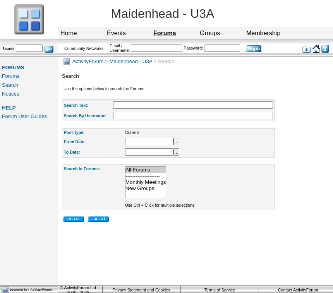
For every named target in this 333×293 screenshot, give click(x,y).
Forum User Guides (24, 116)
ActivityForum (83, 61)
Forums (10, 76)
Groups (210, 33)
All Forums (145, 170)
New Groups (145, 188)
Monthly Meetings (145, 182)
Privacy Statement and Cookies (141, 290)
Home (68, 33)
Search (10, 85)
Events (116, 33)
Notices (10, 94)
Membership (263, 33)
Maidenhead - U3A (131, 61)
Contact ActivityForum (298, 290)
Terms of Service (219, 290)
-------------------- (145, 176)
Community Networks (83, 48)
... (176, 141)
